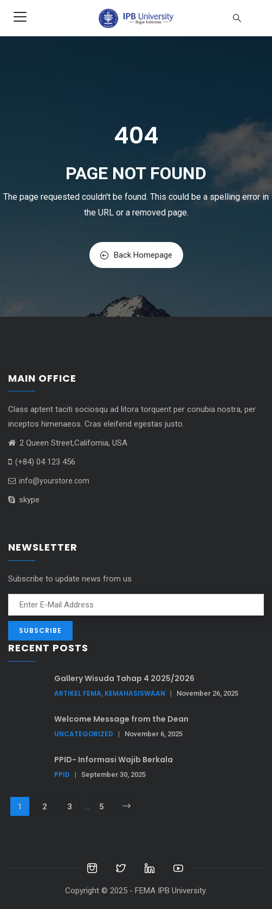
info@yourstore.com (48, 480)
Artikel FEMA (77, 693)
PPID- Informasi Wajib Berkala (113, 759)
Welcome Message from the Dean (121, 719)
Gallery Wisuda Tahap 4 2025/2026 (124, 678)
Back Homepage (136, 255)
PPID (62, 774)
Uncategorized (83, 733)
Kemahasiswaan (135, 693)
